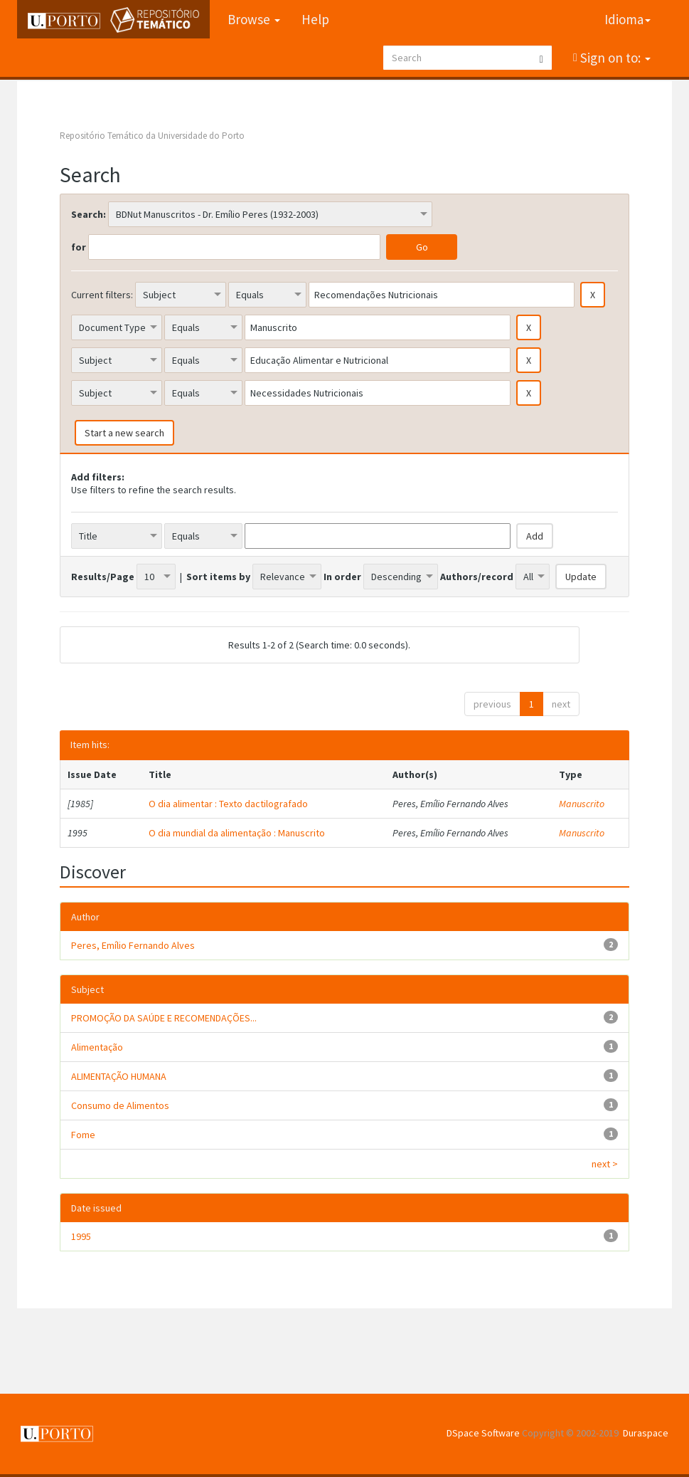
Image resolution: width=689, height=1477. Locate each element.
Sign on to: (614, 57)
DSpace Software (483, 1432)
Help (315, 19)
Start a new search (124, 432)
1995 (81, 1236)
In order (342, 576)
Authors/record (476, 576)
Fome (83, 1134)
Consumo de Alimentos (120, 1105)
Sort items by (218, 576)
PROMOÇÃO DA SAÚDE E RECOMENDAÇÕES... (164, 1017)
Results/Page (102, 576)
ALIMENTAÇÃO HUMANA (118, 1076)
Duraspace (645, 1432)
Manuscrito (581, 803)
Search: (88, 214)
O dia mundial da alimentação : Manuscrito (237, 832)
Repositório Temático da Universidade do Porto (152, 136)
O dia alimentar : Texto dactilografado (228, 803)
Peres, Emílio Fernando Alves (133, 945)
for (78, 247)
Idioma (627, 19)
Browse (254, 19)
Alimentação (97, 1047)
